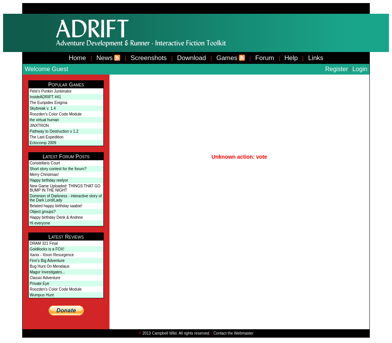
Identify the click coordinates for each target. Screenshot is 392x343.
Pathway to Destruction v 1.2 (53, 131)
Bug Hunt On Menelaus (49, 266)
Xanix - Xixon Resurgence (51, 255)
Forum (264, 58)
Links (315, 58)
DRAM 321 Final (43, 243)
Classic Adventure (44, 278)
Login (359, 69)
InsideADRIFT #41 (45, 97)
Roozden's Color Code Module (55, 114)
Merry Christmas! (44, 174)
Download (191, 58)
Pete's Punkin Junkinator (50, 91)
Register (336, 69)
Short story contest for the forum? (57, 169)
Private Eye (39, 283)
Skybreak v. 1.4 (42, 108)
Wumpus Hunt (41, 295)
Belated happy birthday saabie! (55, 206)
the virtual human (44, 120)
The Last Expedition (46, 137)
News (104, 58)
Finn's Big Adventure (46, 260)
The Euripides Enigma (48, 103)
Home (77, 58)
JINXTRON (39, 126)
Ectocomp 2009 (42, 143)
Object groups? (42, 212)
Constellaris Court (44, 163)
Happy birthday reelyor (48, 180)
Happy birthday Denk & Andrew (56, 217)
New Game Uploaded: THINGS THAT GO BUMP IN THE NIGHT (64, 188)
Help (291, 58)
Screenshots (149, 58)
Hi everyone (39, 223)
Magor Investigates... (47, 272)
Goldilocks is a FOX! (46, 249)
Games (226, 58)
